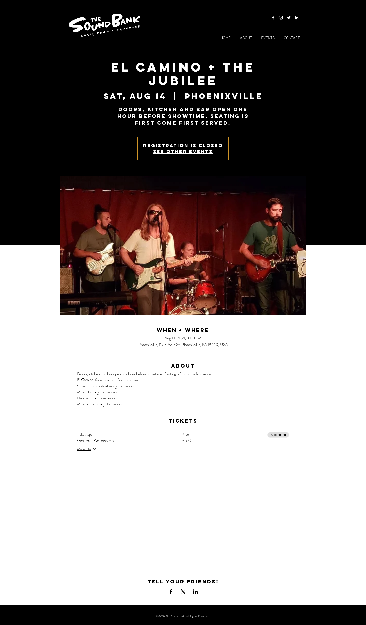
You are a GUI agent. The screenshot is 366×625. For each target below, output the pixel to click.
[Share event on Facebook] (170, 591)
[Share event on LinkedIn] (195, 591)
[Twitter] (288, 17)
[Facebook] (273, 17)
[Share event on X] (183, 591)
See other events (183, 151)
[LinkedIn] (296, 17)
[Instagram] (280, 17)
